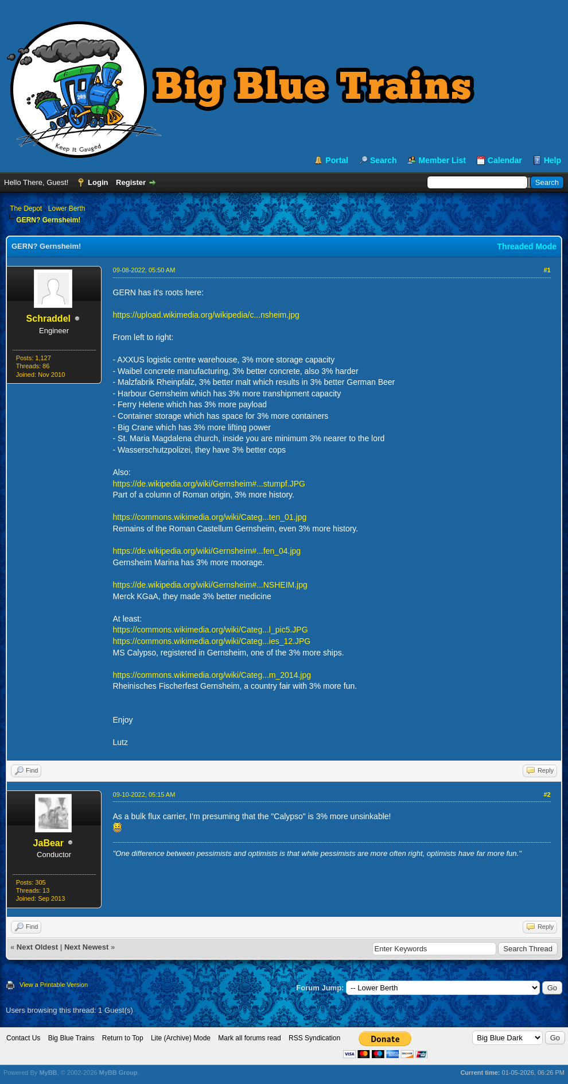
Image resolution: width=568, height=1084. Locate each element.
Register (131, 182)
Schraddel (48, 318)
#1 (546, 270)
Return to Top (122, 1038)
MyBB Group (118, 1072)
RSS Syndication (314, 1038)
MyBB (48, 1072)
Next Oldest (37, 947)
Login (98, 182)
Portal (336, 160)
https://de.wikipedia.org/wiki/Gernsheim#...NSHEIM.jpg (210, 584)
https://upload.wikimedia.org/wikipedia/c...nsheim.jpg (206, 314)
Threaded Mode (527, 246)
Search (383, 160)
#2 (546, 794)
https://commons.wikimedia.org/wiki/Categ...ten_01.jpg (210, 517)
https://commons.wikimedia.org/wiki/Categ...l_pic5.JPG (210, 629)
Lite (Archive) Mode (181, 1038)
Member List (441, 160)
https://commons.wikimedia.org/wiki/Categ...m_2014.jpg (212, 675)
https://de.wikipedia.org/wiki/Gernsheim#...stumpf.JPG (209, 483)
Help (552, 160)
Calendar (505, 160)
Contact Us (23, 1038)
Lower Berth (66, 209)
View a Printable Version (54, 984)
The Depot (26, 209)
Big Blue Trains (71, 1038)
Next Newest (86, 947)
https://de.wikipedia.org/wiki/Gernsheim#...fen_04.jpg (207, 550)
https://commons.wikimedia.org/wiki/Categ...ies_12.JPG (212, 641)
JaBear (48, 843)
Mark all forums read (249, 1038)
